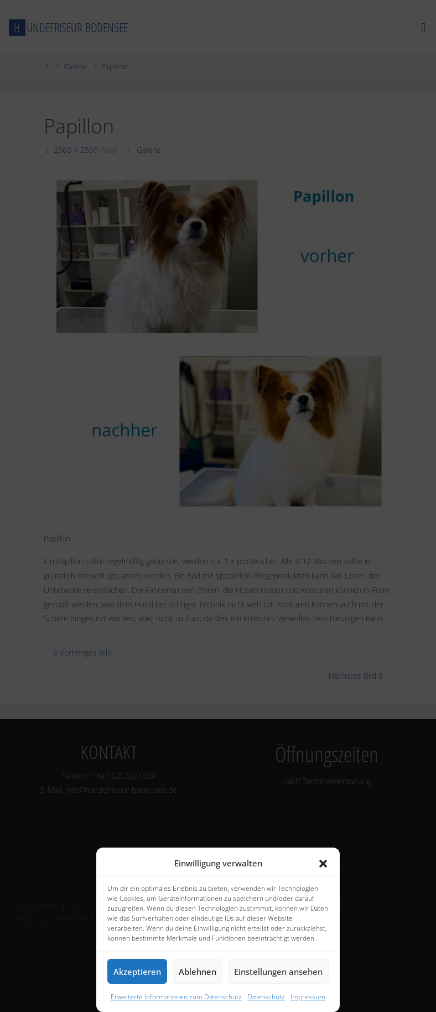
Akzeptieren (137, 971)
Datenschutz (266, 996)
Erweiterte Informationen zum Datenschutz (176, 996)
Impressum (307, 996)
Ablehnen (197, 971)
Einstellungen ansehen (278, 971)
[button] (323, 863)
